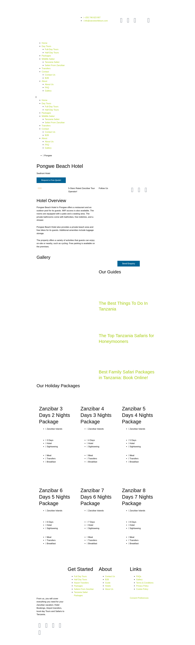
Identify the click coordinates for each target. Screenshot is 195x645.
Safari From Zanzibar (55, 65)
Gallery (48, 91)
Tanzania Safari (52, 62)
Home (44, 43)
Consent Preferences (140, 598)
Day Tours (46, 46)
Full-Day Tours (51, 49)
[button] (97, 97)
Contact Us (50, 75)
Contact (45, 72)
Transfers (46, 68)
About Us (49, 84)
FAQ (47, 87)
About (44, 81)
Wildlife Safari (48, 59)
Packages (46, 56)
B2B (47, 78)
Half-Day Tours (52, 52)
